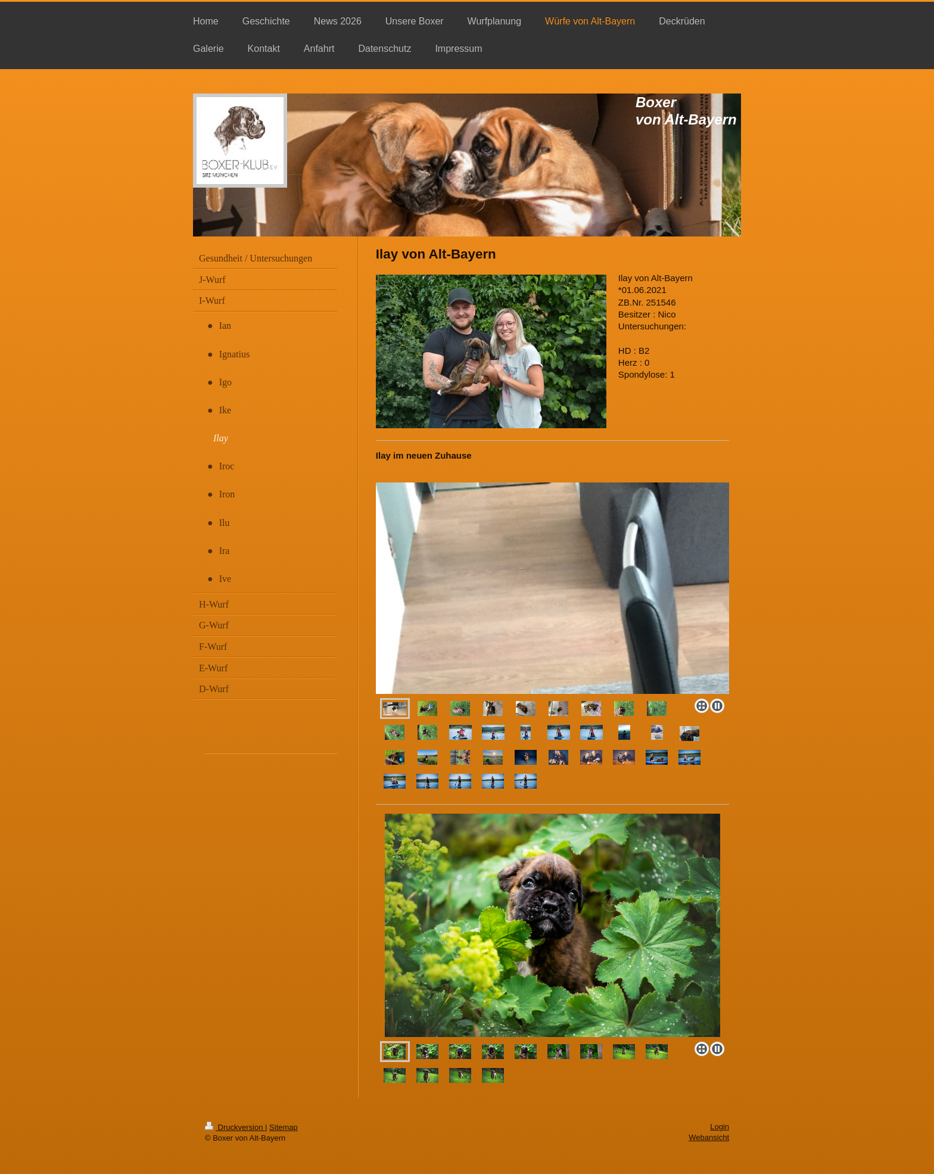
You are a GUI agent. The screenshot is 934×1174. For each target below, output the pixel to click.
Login (719, 1126)
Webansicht (709, 1137)
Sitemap (283, 1127)
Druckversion (235, 1127)
